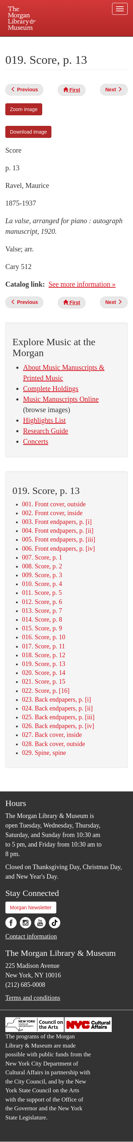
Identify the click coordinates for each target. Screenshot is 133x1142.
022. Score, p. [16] (46, 690)
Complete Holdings (50, 388)
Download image (28, 132)
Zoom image (24, 109)
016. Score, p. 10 (43, 637)
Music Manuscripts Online (61, 399)
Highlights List (44, 420)
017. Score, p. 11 (43, 646)
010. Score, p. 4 (42, 583)
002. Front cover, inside (52, 513)
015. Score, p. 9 (42, 628)
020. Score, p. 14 (43, 672)
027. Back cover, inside (52, 734)
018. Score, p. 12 (43, 655)
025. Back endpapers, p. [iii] (58, 717)
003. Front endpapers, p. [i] (57, 521)
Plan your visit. (19, 41)
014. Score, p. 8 (42, 619)
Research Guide (45, 431)
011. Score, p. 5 (42, 592)
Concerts (35, 441)
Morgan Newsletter (31, 907)
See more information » (82, 284)
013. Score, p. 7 (42, 610)
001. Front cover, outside (54, 504)
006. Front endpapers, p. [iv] (58, 548)
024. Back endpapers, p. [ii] (57, 708)
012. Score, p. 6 (42, 601)
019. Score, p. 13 (43, 663)
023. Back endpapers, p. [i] (56, 699)
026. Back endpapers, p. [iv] (58, 725)
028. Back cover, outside (53, 743)
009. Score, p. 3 (42, 575)
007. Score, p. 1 (42, 557)
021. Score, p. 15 (43, 681)
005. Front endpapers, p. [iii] (58, 539)
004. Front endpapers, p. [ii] (57, 530)
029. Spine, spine (44, 752)
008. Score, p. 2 (42, 566)
